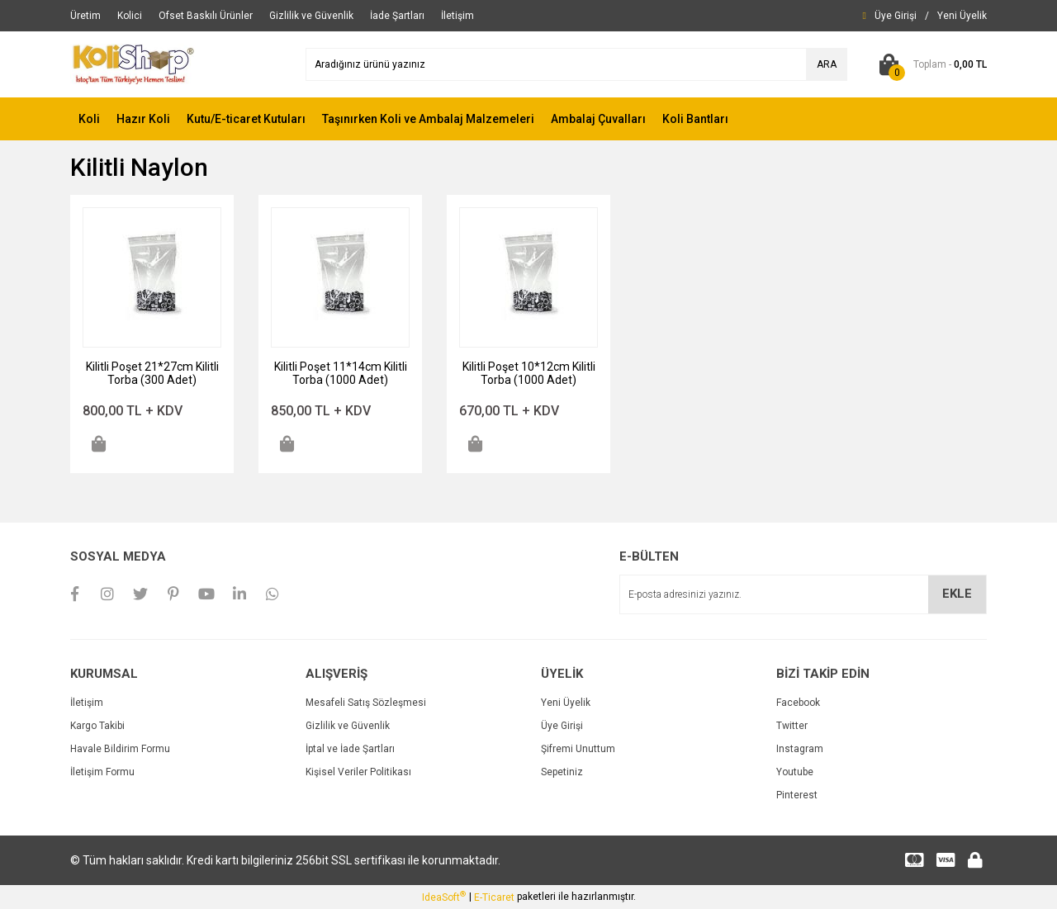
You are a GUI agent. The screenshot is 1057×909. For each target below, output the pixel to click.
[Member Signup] (962, 15)
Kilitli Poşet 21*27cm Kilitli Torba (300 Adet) (152, 373)
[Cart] (929, 64)
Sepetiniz (562, 772)
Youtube (794, 772)
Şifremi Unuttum (578, 749)
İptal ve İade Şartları (350, 749)
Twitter (792, 725)
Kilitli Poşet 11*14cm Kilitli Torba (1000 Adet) (340, 373)
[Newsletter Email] (803, 594)
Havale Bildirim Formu (120, 749)
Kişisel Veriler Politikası (358, 772)
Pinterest (797, 795)
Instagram (799, 749)
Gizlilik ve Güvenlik (348, 725)
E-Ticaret (494, 897)
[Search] (576, 64)
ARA (827, 64)
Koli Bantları (695, 118)
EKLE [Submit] (957, 593)
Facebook (798, 702)
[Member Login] (896, 15)
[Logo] (133, 63)
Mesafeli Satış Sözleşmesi (366, 702)
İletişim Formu (102, 772)
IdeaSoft (444, 896)
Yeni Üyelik (565, 702)
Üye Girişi (562, 725)
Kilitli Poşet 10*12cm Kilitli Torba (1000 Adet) (528, 373)
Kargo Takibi (97, 725)
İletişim (86, 702)
